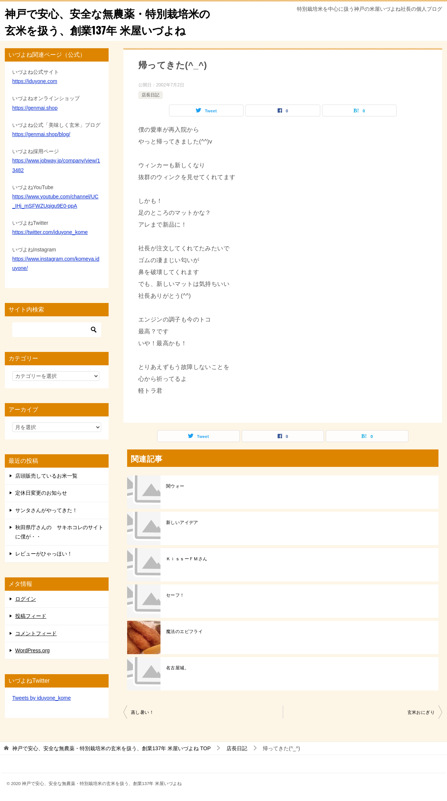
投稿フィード (30, 616)
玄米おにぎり (421, 712)
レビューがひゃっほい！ (43, 554)
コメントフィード (36, 633)
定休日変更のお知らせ (41, 493)
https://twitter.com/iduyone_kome (50, 232)
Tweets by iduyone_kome (41, 698)
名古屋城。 (177, 667)
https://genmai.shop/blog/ (41, 134)
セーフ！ (175, 595)
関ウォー (175, 486)
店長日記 (150, 95)
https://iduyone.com (34, 81)
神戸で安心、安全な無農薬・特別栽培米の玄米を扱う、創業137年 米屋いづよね (111, 21)
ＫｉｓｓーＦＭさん (187, 558)
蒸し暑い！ (142, 712)
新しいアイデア (182, 522)
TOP (111, 748)
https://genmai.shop (34, 108)
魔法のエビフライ (184, 631)
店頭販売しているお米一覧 (46, 476)
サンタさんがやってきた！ (46, 510)
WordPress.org (32, 650)
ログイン (25, 599)
